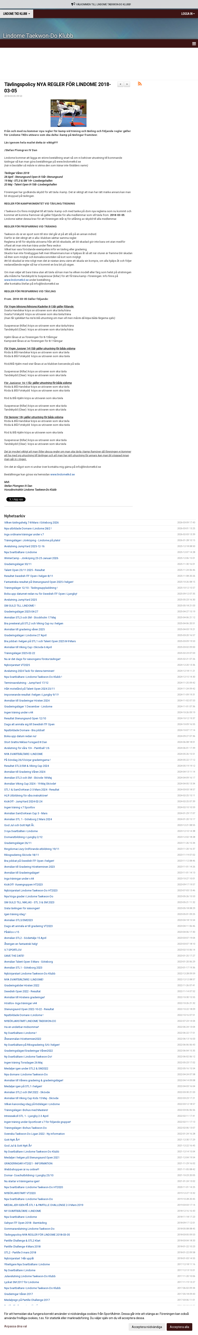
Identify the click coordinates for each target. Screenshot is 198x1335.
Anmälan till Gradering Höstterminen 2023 (29, 866)
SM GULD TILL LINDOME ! (19, 605)
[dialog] (99, 1320)
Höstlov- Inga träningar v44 (20, 1003)
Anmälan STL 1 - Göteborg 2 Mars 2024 (28, 819)
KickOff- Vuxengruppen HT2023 (23, 884)
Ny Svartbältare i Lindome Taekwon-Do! (28, 1056)
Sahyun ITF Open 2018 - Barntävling (25, 1222)
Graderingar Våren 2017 (18, 1294)
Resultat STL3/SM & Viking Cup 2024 (26, 765)
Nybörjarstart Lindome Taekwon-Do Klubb (29, 973)
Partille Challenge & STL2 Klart (22, 1240)
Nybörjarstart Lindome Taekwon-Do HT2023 (31, 890)
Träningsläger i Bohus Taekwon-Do (25, 1127)
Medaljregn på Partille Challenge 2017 (27, 1300)
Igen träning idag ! (15, 914)
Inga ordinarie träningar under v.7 (24, 534)
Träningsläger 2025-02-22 (19, 653)
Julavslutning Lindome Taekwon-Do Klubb (30, 1276)
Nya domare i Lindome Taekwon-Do (26, 1074)
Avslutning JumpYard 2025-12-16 (24, 546)
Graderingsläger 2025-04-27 (21, 611)
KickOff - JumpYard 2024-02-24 (23, 801)
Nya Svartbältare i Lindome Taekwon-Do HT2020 (33, 1187)
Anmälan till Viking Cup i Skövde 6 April (28, 647)
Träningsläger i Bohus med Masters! (26, 1110)
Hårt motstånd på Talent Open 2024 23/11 (29, 688)
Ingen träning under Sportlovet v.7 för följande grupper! (37, 1121)
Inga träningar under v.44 (19, 878)
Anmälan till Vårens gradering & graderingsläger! (33, 1080)
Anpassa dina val (15, 1326)
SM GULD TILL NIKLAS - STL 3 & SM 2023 (29, 902)
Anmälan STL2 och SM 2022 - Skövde (27, 1092)
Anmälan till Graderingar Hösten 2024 (27, 700)
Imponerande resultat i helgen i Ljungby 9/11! (31, 694)
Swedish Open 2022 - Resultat (22, 991)
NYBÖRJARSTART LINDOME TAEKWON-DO (30, 1021)
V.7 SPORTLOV (13, 949)
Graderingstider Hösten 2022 (21, 985)
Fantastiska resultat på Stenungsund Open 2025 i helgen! (38, 581)
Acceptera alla (179, 1327)
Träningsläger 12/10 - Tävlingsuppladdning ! (31, 587)
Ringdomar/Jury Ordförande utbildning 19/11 (31, 849)
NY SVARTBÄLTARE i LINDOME (22, 1210)
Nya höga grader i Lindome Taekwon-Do (28, 896)
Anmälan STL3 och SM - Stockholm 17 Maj (30, 617)
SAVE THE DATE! (14, 955)
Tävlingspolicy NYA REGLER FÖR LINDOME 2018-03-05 (37, 1234)
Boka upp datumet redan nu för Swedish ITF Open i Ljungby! (40, 593)
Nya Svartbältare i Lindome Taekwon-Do (28, 1199)
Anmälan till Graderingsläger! (21, 872)
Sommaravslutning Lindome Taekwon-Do (29, 1228)
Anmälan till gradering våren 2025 (24, 629)
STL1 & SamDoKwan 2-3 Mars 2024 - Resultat (31, 789)
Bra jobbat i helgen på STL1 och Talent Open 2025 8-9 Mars (40, 641)
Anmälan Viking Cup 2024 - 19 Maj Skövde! (30, 783)
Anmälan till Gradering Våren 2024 (24, 771)
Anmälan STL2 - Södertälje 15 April (25, 938)
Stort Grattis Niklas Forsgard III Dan (25, 742)
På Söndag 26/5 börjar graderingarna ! (27, 759)
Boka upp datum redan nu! (20, 736)
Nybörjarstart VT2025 (17, 665)
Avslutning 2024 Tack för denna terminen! (29, 670)
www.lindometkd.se (16, 279)
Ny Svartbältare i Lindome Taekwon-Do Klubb (31, 1151)
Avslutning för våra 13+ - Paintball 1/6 (26, 748)
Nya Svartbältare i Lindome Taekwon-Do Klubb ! (33, 676)
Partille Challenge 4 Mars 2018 (22, 1246)
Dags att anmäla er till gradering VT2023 (28, 926)
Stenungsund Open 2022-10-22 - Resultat (29, 1009)
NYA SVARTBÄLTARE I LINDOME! (23, 979)
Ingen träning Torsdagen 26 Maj (23, 1062)
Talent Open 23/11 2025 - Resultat (24, 570)
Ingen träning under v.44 (18, 712)
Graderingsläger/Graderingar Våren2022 (28, 1050)
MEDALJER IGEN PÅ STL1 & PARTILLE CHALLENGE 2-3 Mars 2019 (43, 1205)
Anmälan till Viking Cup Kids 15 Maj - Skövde (31, 1098)
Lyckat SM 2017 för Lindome (21, 1282)
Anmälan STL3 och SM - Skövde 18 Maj (28, 777)
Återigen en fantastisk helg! (21, 943)
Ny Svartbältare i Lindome (19, 1270)
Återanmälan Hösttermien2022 (22, 1038)
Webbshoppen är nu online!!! (21, 1169)
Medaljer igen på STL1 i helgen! (23, 1086)
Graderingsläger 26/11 (18, 843)
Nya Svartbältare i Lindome (20, 552)
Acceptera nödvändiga (147, 1327)
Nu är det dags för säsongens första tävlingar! (32, 659)
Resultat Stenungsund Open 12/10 (25, 718)
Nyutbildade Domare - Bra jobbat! (24, 730)
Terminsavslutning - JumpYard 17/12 (26, 682)
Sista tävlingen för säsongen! (22, 908)
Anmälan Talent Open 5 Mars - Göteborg (28, 961)
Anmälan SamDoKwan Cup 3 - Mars (25, 813)
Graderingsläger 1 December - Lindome (28, 706)
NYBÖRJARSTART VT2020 (20, 1193)
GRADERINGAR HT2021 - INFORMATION (28, 1163)
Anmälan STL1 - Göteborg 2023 (23, 967)
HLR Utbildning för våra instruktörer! (26, 795)
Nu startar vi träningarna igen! (22, 1181)
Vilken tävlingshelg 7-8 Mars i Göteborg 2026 (31, 522)
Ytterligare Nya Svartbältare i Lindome (27, 1264)
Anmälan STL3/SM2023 (18, 920)
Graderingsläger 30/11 (18, 564)
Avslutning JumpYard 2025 (20, 599)
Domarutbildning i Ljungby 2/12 (23, 837)
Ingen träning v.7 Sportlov (19, 807)
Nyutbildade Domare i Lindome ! (23, 1015)
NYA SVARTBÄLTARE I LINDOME (23, 754)
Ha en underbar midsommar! (21, 1027)
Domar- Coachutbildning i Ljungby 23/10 (28, 1175)
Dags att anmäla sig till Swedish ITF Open (29, 724)
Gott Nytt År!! (12, 1139)
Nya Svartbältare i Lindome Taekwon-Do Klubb (32, 1288)
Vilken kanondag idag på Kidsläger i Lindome (32, 1104)
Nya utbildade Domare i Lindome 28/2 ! (28, 528)
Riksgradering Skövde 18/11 (21, 854)
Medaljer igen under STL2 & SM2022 (26, 1068)
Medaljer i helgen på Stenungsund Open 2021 (31, 1157)
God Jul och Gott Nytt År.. (19, 825)
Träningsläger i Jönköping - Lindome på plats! (32, 540)
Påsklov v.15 (11, 932)
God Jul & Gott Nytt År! (18, 1145)
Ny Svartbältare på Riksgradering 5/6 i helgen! (32, 1044)
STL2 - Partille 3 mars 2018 (20, 1252)
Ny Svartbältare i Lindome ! (20, 1032)
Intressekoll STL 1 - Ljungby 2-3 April (26, 1116)
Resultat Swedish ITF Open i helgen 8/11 (28, 576)
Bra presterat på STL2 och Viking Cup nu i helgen (33, 623)
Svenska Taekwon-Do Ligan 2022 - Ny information (34, 1133)
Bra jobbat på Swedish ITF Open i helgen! (29, 860)
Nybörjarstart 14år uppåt (19, 1258)
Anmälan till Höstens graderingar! (24, 997)
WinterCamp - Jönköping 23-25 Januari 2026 (31, 558)
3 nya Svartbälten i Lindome (21, 831)
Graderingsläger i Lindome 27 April (25, 635)
